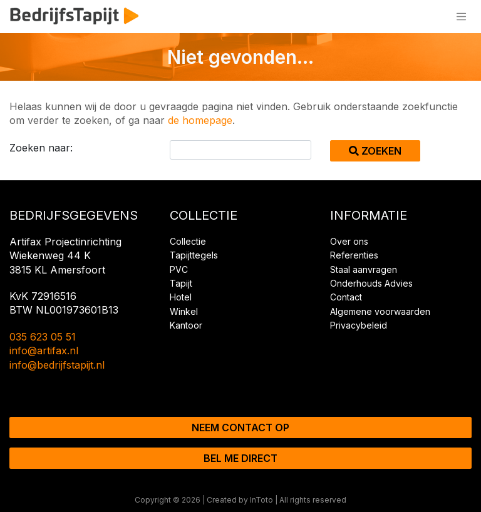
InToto (261, 499)
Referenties (354, 255)
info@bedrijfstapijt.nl (57, 365)
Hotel (181, 297)
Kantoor (186, 325)
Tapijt (181, 283)
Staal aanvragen (363, 269)
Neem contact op (240, 427)
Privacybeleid (358, 325)
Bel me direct (240, 458)
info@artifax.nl (43, 350)
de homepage (200, 120)
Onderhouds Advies (371, 283)
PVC (179, 269)
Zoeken (375, 151)
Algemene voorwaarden (380, 311)
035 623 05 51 (42, 336)
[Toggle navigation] (461, 16)
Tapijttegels (194, 255)
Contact (346, 297)
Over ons (349, 241)
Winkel (184, 311)
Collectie (188, 241)
